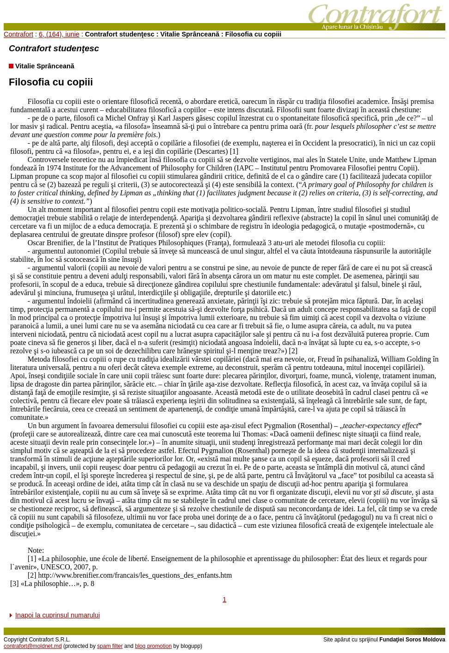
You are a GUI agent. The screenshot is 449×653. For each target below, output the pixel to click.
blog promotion (153, 646)
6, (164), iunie (59, 34)
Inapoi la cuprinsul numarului (57, 615)
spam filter (109, 646)
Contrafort (18, 34)
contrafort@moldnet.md (33, 646)
